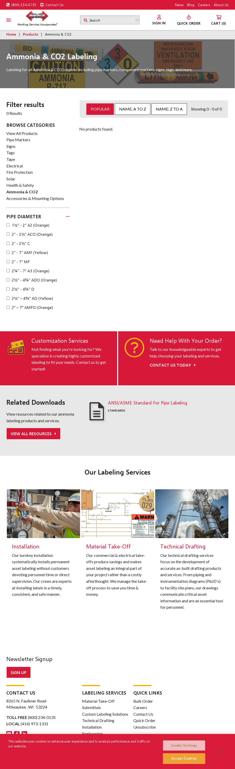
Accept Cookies (184, 758)
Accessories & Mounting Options (35, 198)
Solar (10, 178)
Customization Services (60, 340)
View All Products (22, 133)
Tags (10, 152)
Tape (10, 159)
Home (11, 34)
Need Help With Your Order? (186, 340)
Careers (204, 5)
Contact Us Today (173, 365)
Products (30, 34)
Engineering (92, 733)
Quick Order (144, 720)
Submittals (91, 707)
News (179, 5)
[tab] (38, 216)
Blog (190, 5)
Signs (10, 146)
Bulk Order (143, 701)
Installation (92, 727)
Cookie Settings (184, 745)
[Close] (220, 751)
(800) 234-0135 (21, 5)
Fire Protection (19, 172)
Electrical (14, 165)
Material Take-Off (98, 701)
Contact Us (52, 5)
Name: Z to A (169, 108)
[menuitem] (159, 20)
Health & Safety (20, 185)
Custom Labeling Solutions (105, 714)
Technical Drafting (98, 720)
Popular (100, 108)
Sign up (18, 672)
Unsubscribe (144, 727)
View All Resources (32, 433)
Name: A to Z (132, 108)
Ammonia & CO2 (22, 191)
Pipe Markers (18, 139)
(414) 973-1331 (34, 723)
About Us (221, 5)
